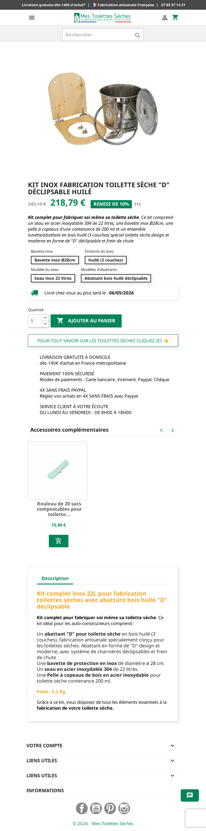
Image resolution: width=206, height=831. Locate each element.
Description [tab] (55, 578)
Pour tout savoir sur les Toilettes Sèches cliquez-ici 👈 (103, 341)
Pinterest (110, 808)
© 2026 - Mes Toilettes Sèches (103, 823)
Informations (45, 790)
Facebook (82, 808)
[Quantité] (35, 320)
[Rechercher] (103, 35)
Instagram (124, 808)
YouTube (96, 808)
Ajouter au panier (86, 321)
